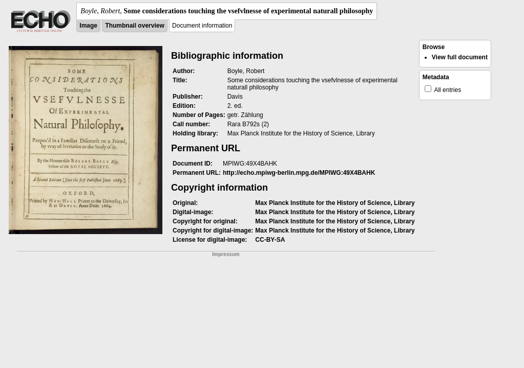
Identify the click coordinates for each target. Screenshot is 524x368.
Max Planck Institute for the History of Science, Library (334, 202)
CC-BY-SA (270, 239)
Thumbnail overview (134, 25)
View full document (460, 57)
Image (88, 25)
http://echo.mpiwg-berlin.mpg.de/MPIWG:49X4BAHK (299, 172)
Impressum (225, 254)
